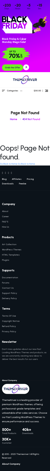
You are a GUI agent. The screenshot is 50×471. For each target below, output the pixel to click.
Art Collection (9, 244)
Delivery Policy (9, 298)
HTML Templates (11, 255)
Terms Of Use (9, 316)
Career (5, 216)
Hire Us (5, 227)
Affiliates (16, 179)
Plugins (5, 260)
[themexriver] (25, 79)
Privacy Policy (9, 331)
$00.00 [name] (38, 90)
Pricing (30, 179)
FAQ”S (5, 222)
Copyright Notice (11, 321)
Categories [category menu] (14, 90)
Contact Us (8, 288)
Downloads (8, 184)
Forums (5, 283)
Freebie (22, 184)
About (5, 211)
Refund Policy (9, 326)
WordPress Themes (11, 250)
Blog (4, 179)
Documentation (10, 278)
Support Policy (9, 293)
